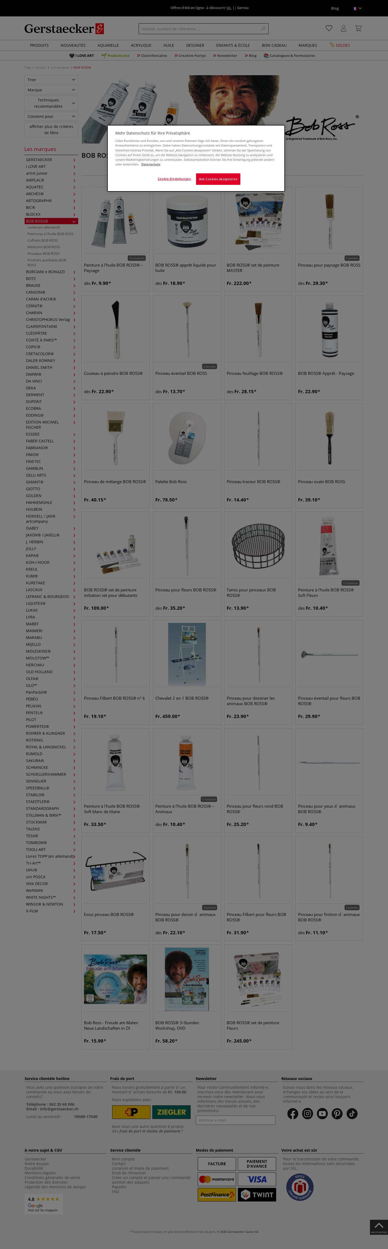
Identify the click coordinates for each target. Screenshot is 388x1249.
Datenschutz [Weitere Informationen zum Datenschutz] (150, 164)
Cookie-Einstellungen (174, 179)
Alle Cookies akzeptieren (218, 179)
